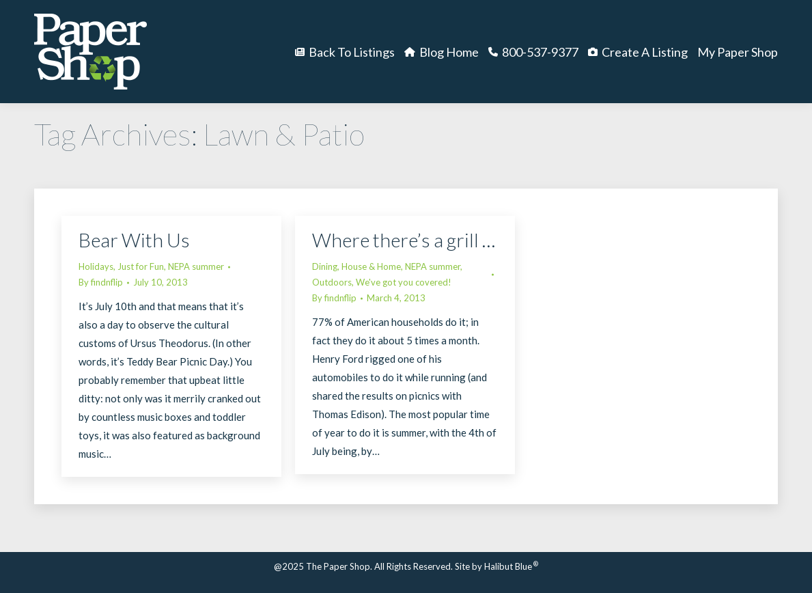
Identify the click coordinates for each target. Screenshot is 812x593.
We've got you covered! (403, 282)
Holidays (96, 266)
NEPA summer (196, 266)
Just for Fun (140, 266)
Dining (324, 266)
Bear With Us (134, 239)
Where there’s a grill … (403, 239)
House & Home (371, 266)
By (101, 282)
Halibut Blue (511, 566)
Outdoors (332, 282)
